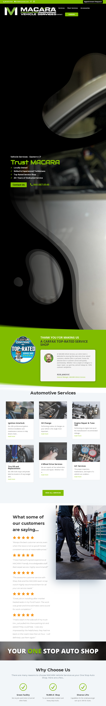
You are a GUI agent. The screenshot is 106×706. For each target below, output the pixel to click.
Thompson (95, 703)
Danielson (54, 695)
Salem (93, 690)
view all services (53, 367)
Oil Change (46, 297)
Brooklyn (53, 682)
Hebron (73, 687)
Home (44, 8)
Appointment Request (93, 2)
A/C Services (80, 340)
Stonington (95, 701)
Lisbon (73, 698)
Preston (93, 684)
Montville (74, 701)
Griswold (74, 682)
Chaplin (52, 687)
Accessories (85, 8)
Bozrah (52, 679)
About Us (52, 8)
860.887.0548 (41, 58)
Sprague (94, 695)
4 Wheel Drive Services (51, 338)
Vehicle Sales (46, 14)
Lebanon (74, 692)
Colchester (54, 690)
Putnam (93, 687)
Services (61, 8)
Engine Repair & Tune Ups (84, 298)
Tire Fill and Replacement (14, 341)
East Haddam (55, 698)
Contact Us (19, 58)
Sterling (93, 698)
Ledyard (73, 695)
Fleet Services (72, 8)
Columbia (53, 692)
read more (11, 310)
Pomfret (94, 682)
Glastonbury (75, 679)
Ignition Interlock (16, 297)
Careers (71, 14)
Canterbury (54, 684)
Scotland (94, 692)
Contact (59, 14)
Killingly (73, 690)
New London (76, 703)
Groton (73, 684)
